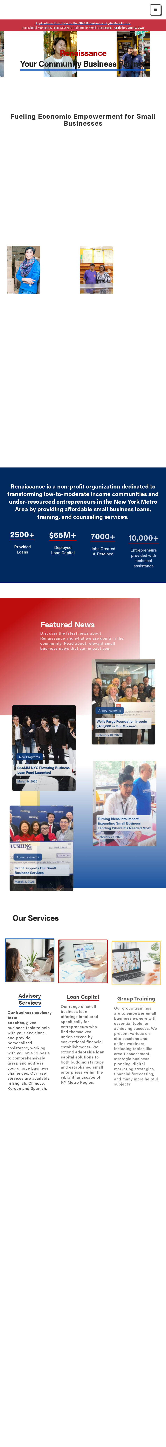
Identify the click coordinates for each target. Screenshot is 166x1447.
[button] (155, 9)
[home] (36, 9)
